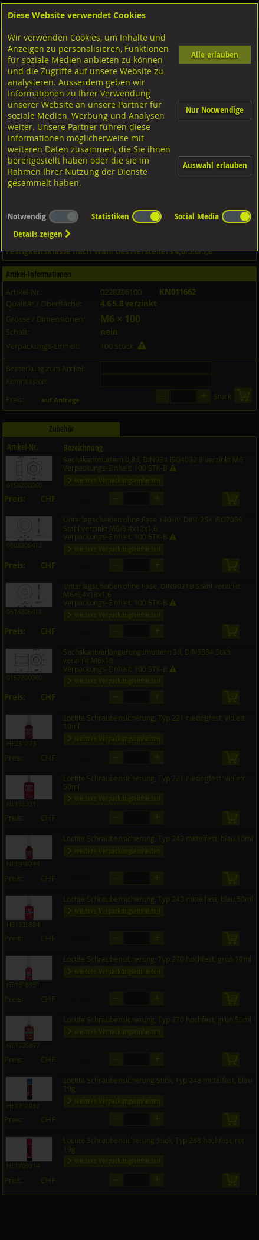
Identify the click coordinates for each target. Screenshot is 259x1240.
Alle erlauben (214, 54)
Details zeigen (42, 234)
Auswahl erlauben (215, 165)
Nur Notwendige (215, 110)
